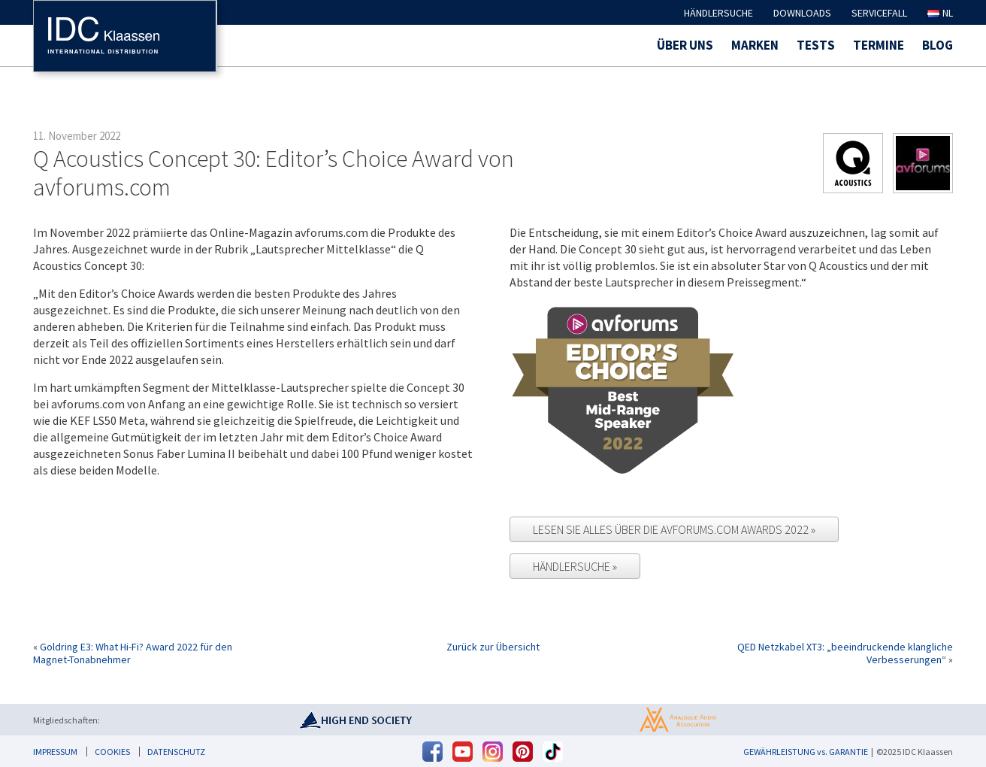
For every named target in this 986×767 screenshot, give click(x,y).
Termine (878, 45)
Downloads (802, 13)
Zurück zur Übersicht (493, 647)
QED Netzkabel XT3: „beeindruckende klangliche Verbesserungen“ (845, 653)
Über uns (685, 45)
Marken (755, 45)
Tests (816, 45)
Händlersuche (718, 13)
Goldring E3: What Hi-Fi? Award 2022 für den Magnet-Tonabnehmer (132, 653)
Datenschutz (176, 751)
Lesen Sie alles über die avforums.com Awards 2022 (672, 529)
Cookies (112, 751)
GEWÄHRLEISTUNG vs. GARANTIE (805, 751)
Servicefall (879, 13)
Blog (937, 45)
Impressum (55, 751)
